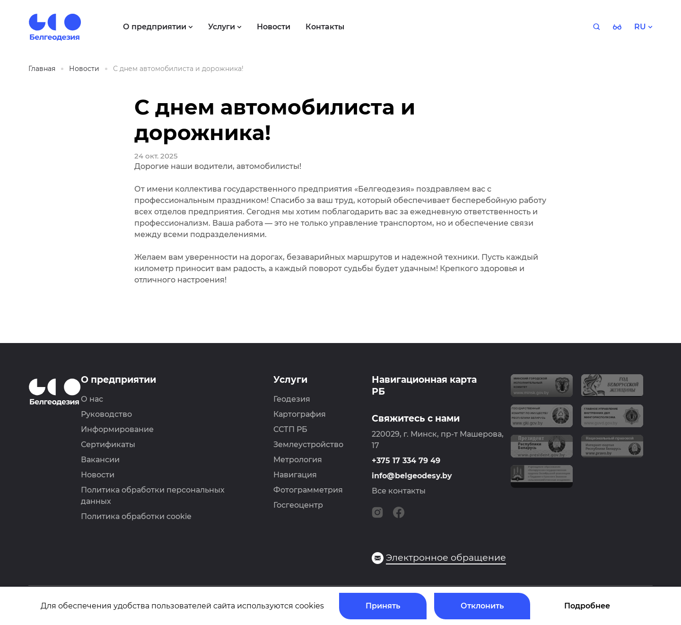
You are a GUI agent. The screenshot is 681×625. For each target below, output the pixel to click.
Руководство (106, 414)
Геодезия (291, 399)
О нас (92, 399)
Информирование (117, 429)
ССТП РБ (290, 429)
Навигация (295, 474)
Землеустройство (308, 444)
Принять (383, 605)
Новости (97, 474)
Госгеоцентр (298, 505)
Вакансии (100, 459)
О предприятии (118, 379)
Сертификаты (108, 444)
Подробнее (587, 605)
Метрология (297, 459)
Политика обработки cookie (136, 516)
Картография (299, 414)
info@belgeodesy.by (412, 475)
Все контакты (399, 490)
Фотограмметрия (308, 489)
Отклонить (482, 605)
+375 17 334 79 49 (406, 460)
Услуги (290, 379)
